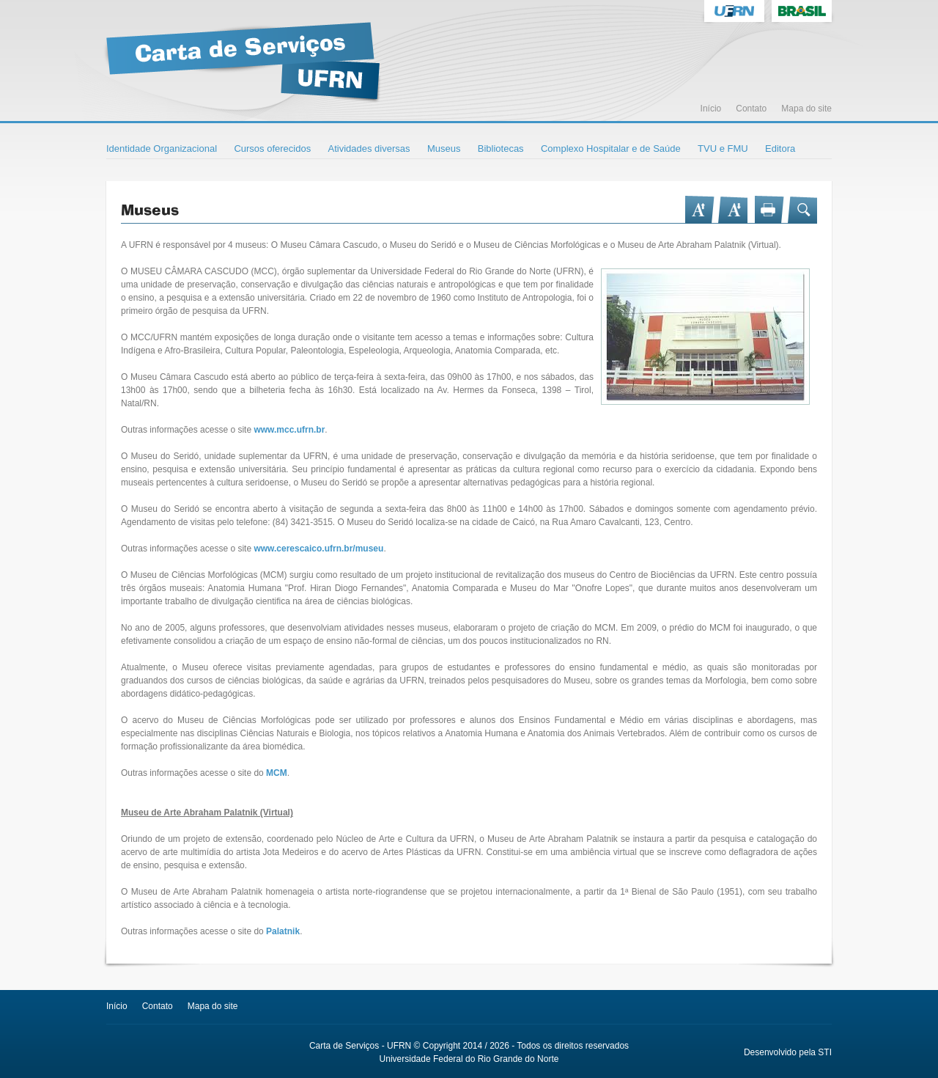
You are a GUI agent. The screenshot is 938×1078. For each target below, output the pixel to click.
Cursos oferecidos (272, 148)
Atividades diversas (369, 148)
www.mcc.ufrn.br (289, 430)
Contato (751, 108)
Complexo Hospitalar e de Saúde (611, 148)
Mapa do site (806, 108)
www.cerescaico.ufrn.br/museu (318, 548)
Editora (780, 148)
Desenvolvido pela (780, 1052)
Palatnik (283, 931)
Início (711, 108)
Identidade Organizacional (161, 148)
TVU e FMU (723, 148)
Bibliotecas (501, 148)
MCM (276, 773)
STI (825, 1052)
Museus (444, 148)
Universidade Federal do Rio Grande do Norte (469, 1059)
